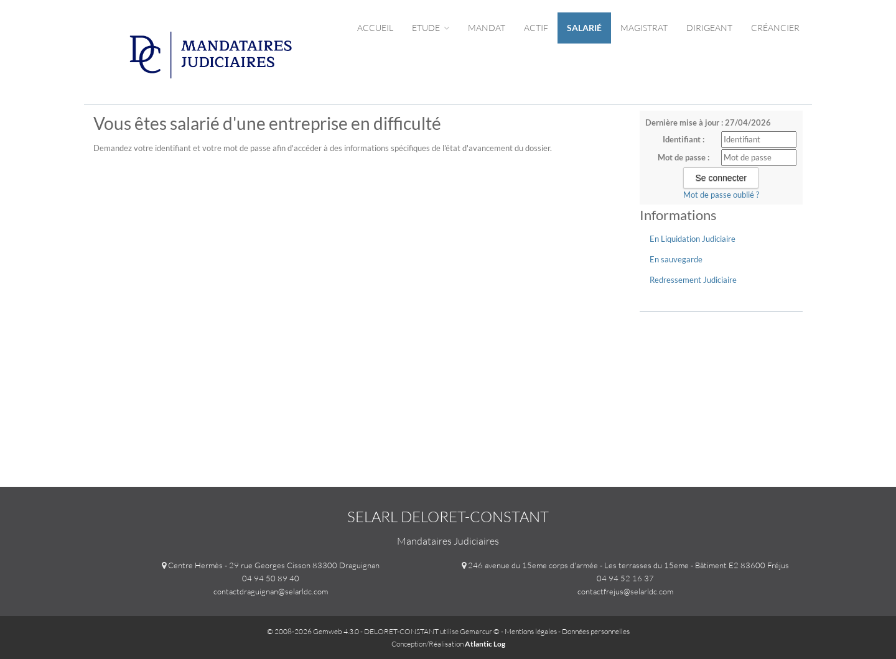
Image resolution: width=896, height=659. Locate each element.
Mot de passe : (683, 157)
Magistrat (644, 27)
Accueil (375, 27)
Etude (430, 27)
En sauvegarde (676, 259)
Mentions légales (531, 631)
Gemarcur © (480, 631)
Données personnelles (596, 631)
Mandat (486, 27)
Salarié (584, 27)
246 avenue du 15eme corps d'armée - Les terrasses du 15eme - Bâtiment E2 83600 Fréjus (628, 565)
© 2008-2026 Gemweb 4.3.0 (313, 631)
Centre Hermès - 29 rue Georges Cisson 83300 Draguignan (274, 565)
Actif (536, 27)
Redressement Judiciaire (693, 280)
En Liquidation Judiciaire (692, 239)
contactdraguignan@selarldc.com (270, 591)
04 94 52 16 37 (625, 578)
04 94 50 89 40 (270, 578)
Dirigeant (709, 27)
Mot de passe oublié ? (721, 195)
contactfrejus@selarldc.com (625, 591)
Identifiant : (683, 139)
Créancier (775, 27)
